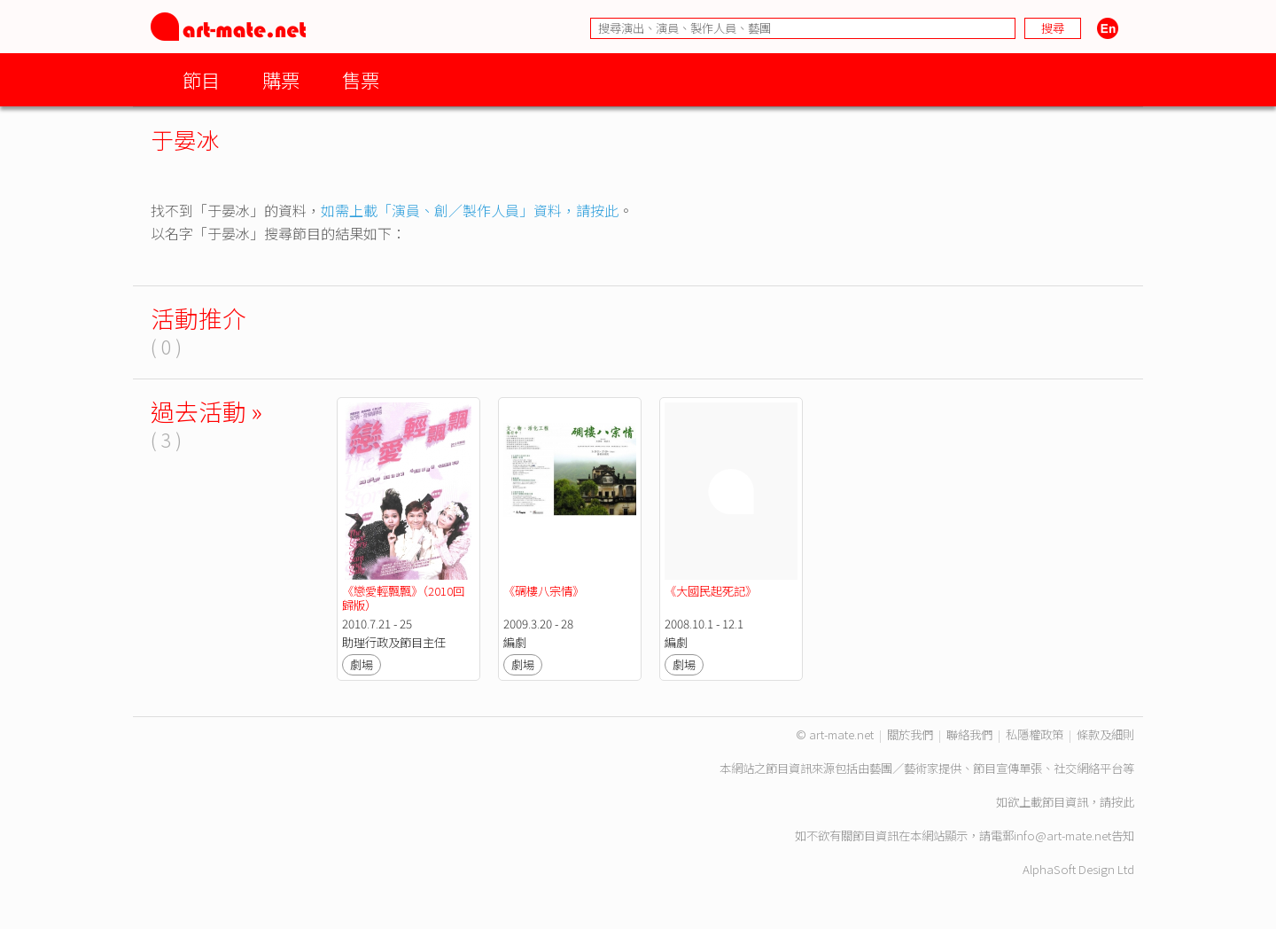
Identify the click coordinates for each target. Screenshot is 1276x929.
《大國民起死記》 (711, 590)
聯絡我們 (969, 734)
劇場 (361, 664)
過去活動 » (206, 411)
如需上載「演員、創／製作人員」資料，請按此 (470, 210)
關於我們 (910, 734)
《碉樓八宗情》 (543, 590)
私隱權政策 (1034, 734)
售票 (360, 79)
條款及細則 (1105, 734)
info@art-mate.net (1062, 835)
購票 (281, 79)
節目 (201, 79)
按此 (1122, 801)
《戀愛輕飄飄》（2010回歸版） (403, 597)
